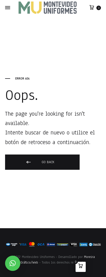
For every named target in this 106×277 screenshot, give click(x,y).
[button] (12, 263)
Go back (39, 162)
